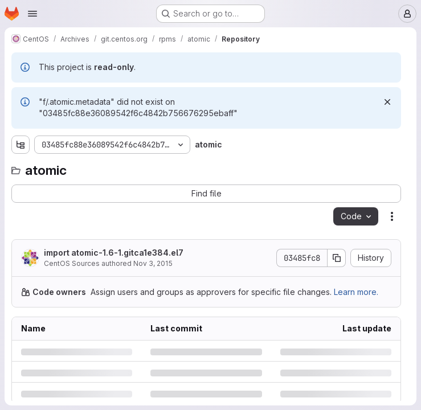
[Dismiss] (387, 102)
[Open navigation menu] (32, 14)
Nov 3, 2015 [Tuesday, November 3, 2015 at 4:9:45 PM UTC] (153, 263)
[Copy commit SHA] (337, 258)
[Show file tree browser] (20, 145)
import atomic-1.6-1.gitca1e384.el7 (113, 252)
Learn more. (356, 292)
